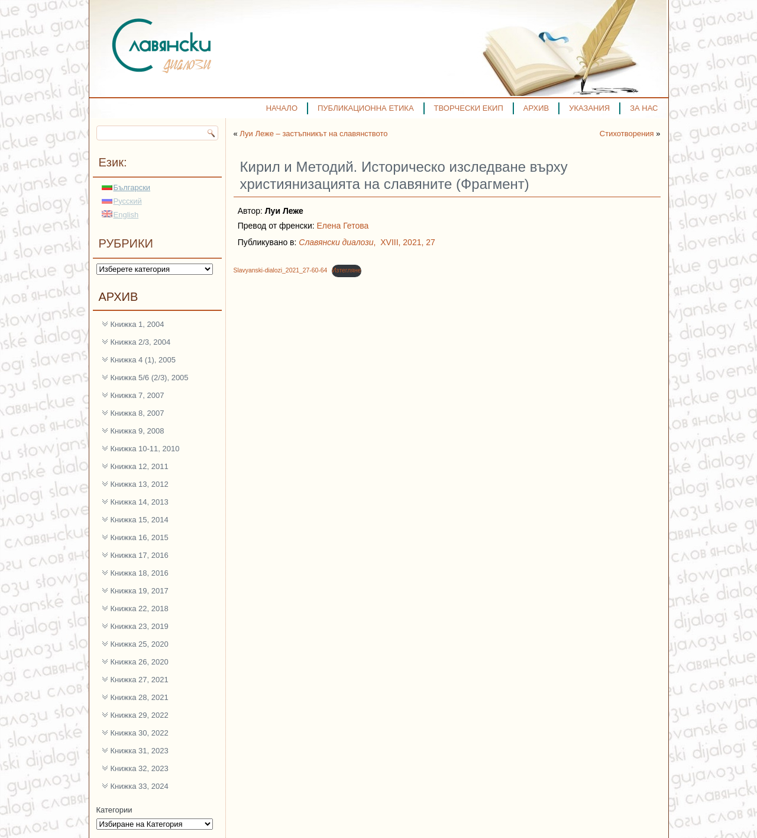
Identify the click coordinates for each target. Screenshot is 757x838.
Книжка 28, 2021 (140, 697)
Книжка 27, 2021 (140, 679)
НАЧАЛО (281, 108)
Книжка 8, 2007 (137, 413)
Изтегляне (346, 270)
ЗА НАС (644, 108)
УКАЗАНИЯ (589, 108)
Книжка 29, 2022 (140, 715)
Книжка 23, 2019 (140, 626)
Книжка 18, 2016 (140, 573)
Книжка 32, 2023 (140, 768)
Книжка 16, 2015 (140, 537)
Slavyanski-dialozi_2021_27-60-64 (281, 270)
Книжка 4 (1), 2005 (143, 359)
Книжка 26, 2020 (140, 661)
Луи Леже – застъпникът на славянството (313, 133)
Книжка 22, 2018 (140, 608)
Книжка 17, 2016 (140, 555)
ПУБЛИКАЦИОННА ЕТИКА (366, 108)
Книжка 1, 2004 (137, 324)
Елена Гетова (343, 225)
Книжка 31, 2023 (140, 750)
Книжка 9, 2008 (137, 430)
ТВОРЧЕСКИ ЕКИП (468, 108)
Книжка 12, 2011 (140, 466)
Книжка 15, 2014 (140, 519)
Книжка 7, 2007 (137, 395)
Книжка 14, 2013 (140, 501)
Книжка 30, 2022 (140, 732)
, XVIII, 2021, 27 (367, 242)
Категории (114, 809)
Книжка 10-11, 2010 (145, 448)
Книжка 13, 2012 (140, 484)
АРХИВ (536, 108)
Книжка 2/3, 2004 (141, 342)
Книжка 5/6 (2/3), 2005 (150, 377)
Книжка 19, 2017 (140, 590)
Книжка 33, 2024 (140, 786)
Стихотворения (627, 133)
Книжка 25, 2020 (140, 644)
